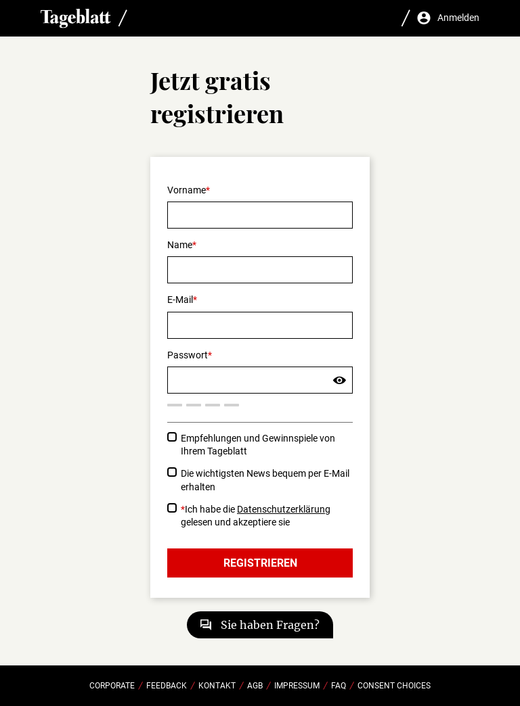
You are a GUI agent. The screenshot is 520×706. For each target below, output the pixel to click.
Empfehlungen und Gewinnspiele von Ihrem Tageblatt (258, 444)
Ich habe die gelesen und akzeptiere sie (255, 515)
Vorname (186, 190)
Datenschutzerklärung (283, 509)
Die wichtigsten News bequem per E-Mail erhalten (265, 480)
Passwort (187, 355)
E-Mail (180, 299)
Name (179, 244)
